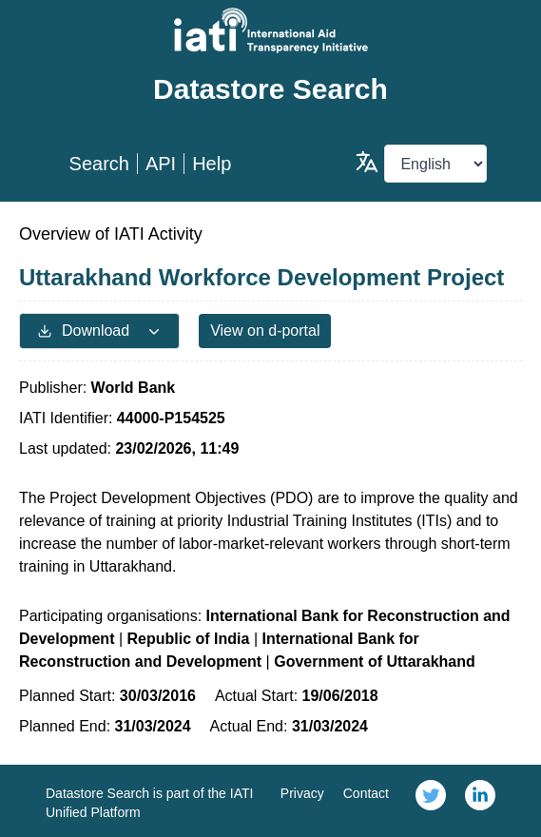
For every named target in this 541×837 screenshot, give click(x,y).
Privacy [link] (302, 793)
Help (211, 163)
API (160, 163)
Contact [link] (366, 793)
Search (99, 163)
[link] (430, 801)
